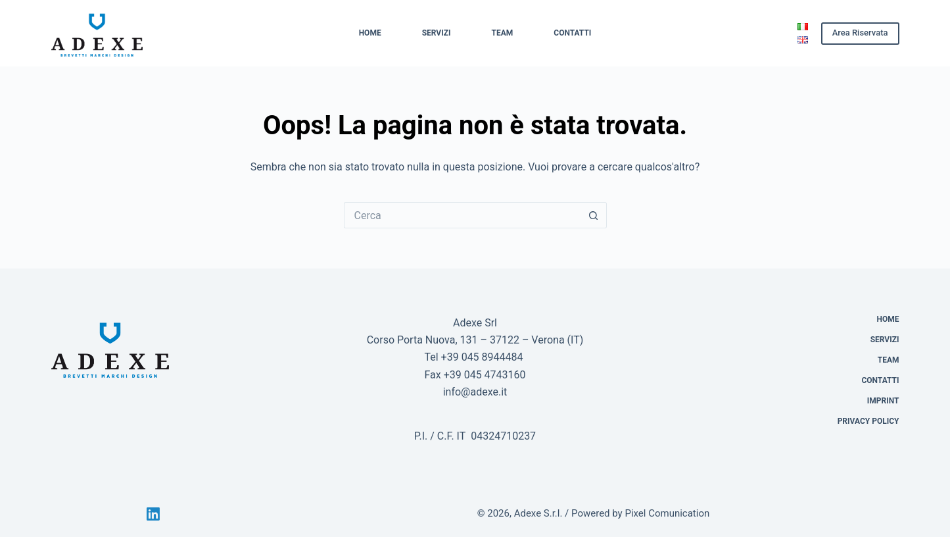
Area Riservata (860, 33)
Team (502, 33)
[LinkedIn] (153, 514)
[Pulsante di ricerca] (594, 215)
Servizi (436, 33)
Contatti (572, 33)
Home (370, 33)
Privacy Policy (868, 421)
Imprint (883, 400)
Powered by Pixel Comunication (640, 513)
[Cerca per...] (462, 215)
